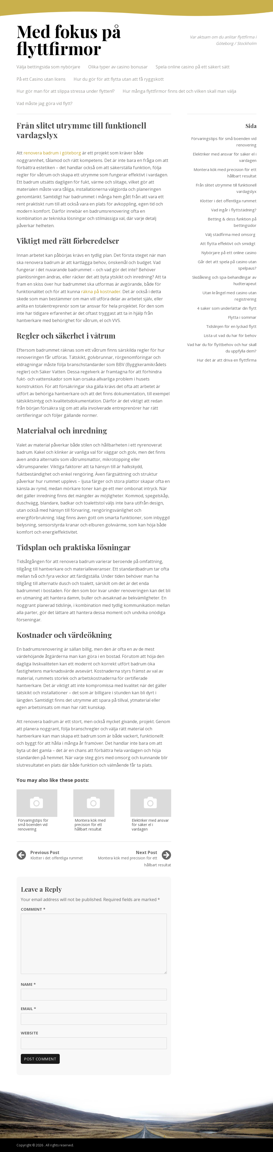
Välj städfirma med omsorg (230, 234)
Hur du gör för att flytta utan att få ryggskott (119, 79)
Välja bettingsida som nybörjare (48, 67)
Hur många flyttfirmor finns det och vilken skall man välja (179, 91)
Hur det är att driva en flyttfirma (226, 360)
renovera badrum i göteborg (52, 153)
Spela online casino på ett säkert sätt (193, 67)
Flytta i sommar (242, 317)
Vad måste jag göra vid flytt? (45, 103)
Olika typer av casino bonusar (118, 67)
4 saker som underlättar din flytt (226, 308)
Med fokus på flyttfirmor (69, 39)
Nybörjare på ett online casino (228, 252)
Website (29, 1032)
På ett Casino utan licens (41, 79)
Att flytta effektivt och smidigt (228, 243)
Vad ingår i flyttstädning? (233, 209)
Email (28, 1008)
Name (28, 984)
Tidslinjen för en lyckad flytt (231, 326)
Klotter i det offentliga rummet (228, 200)
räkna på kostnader (101, 291)
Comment (33, 909)
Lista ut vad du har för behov (230, 335)
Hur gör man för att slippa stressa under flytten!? (66, 91)
